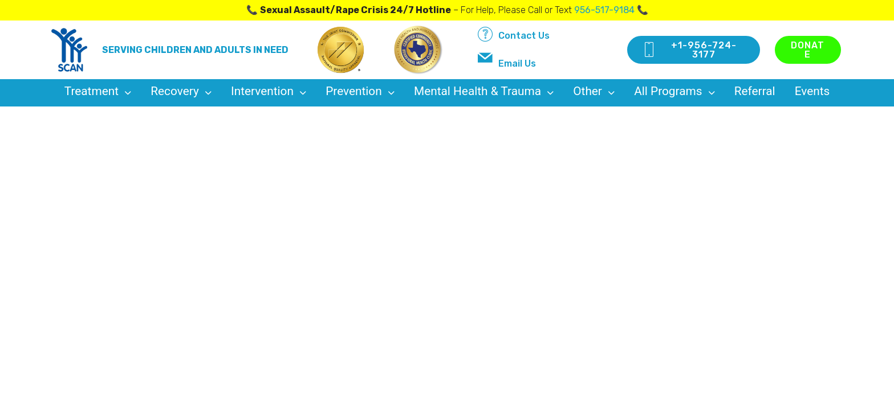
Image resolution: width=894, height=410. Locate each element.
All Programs (674, 91)
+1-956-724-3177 (689, 50)
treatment (98, 91)
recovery (181, 91)
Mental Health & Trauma (484, 91)
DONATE (807, 50)
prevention (360, 91)
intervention (268, 91)
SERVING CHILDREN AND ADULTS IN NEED (195, 49)
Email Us (507, 59)
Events (812, 91)
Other (594, 91)
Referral (754, 91)
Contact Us (514, 34)
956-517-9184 (604, 10)
